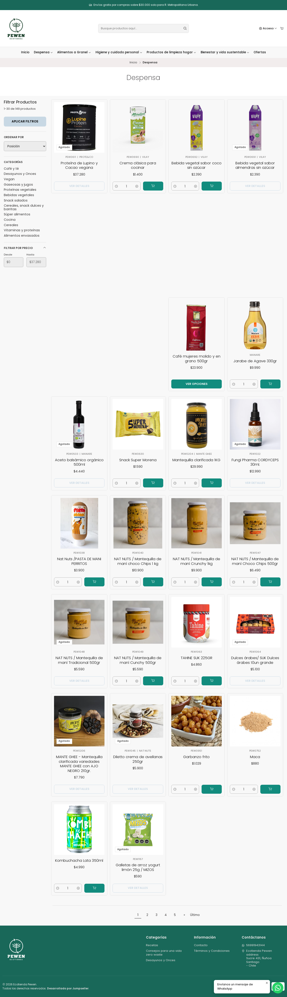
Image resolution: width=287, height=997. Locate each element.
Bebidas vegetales (19, 195)
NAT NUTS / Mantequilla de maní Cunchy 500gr (138, 663)
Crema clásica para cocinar (138, 165)
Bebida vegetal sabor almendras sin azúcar (255, 166)
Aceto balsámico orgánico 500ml (79, 466)
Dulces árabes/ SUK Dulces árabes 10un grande (255, 663)
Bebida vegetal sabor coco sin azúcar (197, 165)
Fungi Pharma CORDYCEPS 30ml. (255, 466)
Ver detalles (79, 186)
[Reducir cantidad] (116, 186)
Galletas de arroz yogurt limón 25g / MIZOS (138, 871)
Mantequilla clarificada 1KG (196, 463)
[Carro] (282, 29)
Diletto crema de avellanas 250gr (138, 762)
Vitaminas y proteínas (22, 230)
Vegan (9, 179)
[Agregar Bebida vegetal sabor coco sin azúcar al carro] (212, 186)
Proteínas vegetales (20, 189)
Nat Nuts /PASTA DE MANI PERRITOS (79, 564)
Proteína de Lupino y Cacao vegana (79, 165)
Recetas (152, 945)
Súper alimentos (17, 214)
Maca (255, 759)
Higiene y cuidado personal (119, 52)
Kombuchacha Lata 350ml (79, 863)
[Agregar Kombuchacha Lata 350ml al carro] (97, 895)
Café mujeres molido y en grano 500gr (196, 361)
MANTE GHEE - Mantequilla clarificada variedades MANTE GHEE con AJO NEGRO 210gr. (79, 767)
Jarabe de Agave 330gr (255, 364)
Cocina (9, 219)
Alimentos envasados (21, 235)
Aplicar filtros (25, 121)
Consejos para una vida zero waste (164, 952)
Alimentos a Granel (74, 52)
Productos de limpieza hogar (171, 52)
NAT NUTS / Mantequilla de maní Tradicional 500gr (79, 663)
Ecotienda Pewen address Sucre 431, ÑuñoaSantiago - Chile (257, 958)
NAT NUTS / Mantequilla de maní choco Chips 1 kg (138, 564)
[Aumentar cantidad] (136, 186)
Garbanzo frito (196, 759)
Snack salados (16, 200)
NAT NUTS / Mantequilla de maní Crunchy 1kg (196, 564)
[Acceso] (268, 29)
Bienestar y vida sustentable (225, 52)
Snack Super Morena (138, 463)
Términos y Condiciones (212, 951)
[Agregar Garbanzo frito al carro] (215, 797)
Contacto (201, 945)
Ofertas (260, 52)
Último (195, 915)
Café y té (11, 168)
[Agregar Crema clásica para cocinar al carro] (153, 186)
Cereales (11, 225)
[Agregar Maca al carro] (273, 797)
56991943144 (253, 945)
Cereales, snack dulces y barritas (24, 207)
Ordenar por (14, 137)
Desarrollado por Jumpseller (68, 988)
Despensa (43, 52)
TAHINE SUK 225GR (196, 661)
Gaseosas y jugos (18, 184)
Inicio (25, 52)
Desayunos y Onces (20, 174)
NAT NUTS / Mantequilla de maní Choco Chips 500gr (255, 564)
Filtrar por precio (25, 248)
